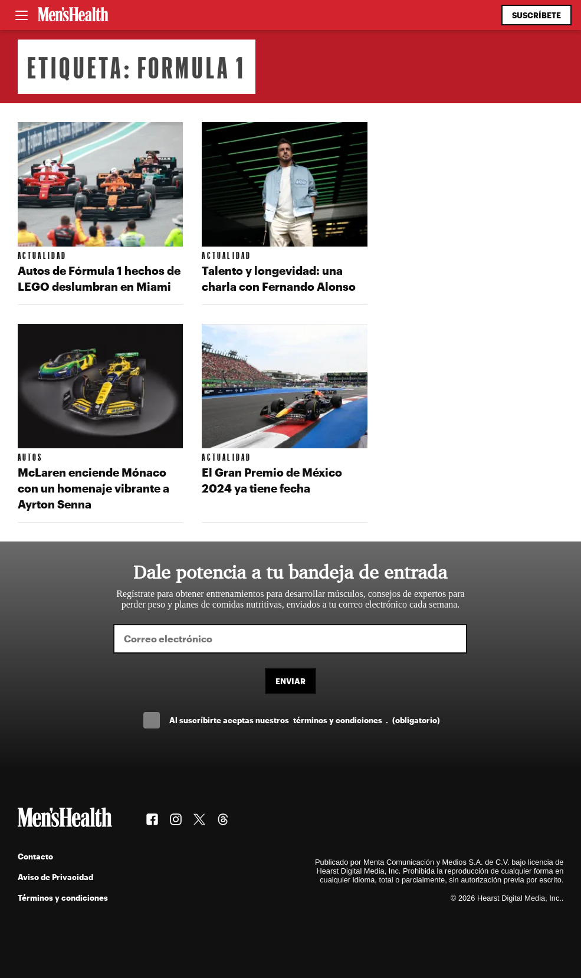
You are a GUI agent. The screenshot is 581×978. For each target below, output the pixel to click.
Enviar (290, 681)
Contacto (35, 856)
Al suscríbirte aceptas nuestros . (304, 720)
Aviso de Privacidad (55, 876)
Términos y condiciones (63, 897)
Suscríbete (536, 15)
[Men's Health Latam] (73, 15)
